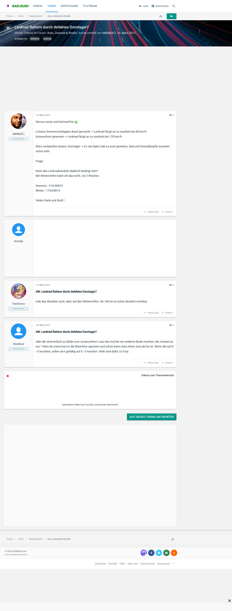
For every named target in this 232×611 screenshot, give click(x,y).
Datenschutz (147, 563)
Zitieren (169, 212)
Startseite (100, 563)
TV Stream (90, 6)
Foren (52, 6)
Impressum (163, 563)
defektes (34, 38)
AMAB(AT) (109, 33)
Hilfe (122, 563)
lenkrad (47, 38)
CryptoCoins (69, 6)
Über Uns (133, 563)
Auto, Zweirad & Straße (62, 33)
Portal (38, 6)
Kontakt (112, 563)
